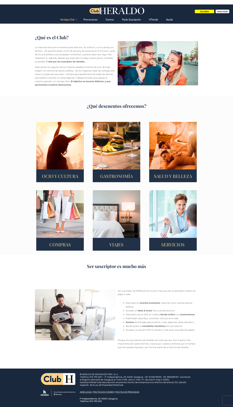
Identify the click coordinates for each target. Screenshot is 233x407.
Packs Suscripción (131, 19)
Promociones (90, 19)
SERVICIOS (173, 245)
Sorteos (110, 19)
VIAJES (116, 245)
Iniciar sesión (222, 11)
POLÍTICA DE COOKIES (103, 392)
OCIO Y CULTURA (60, 176)
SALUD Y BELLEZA (173, 176)
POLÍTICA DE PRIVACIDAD (127, 392)
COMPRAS (60, 245)
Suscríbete (204, 11)
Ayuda (169, 19)
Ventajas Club (67, 19)
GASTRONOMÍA (116, 176)
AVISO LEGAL (86, 392)
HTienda (153, 19)
